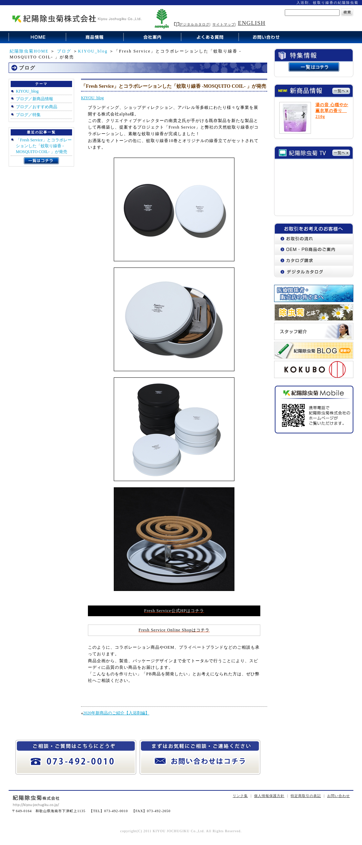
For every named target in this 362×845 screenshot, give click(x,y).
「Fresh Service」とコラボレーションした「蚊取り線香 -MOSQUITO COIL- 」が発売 (44, 146)
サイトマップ (223, 24)
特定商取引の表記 (306, 796)
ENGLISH (251, 23)
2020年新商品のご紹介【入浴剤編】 (116, 713)
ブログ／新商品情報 (34, 98)
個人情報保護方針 (269, 796)
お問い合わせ (338, 796)
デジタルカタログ (192, 24)
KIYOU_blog (93, 51)
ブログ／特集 (28, 114)
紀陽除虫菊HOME (29, 51)
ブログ (64, 51)
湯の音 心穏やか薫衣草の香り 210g (331, 110)
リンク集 (240, 796)
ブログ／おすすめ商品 (36, 106)
